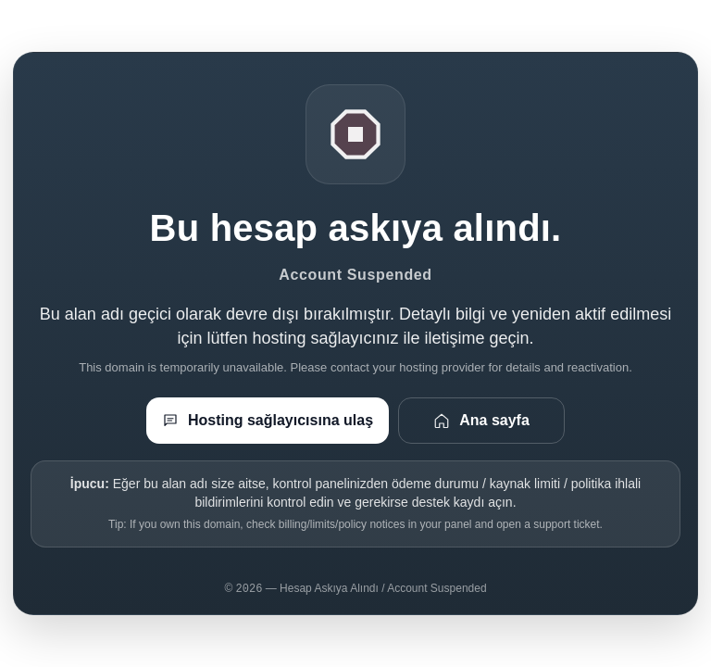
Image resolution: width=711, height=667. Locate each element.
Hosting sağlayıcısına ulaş (267, 420)
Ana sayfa (481, 420)
